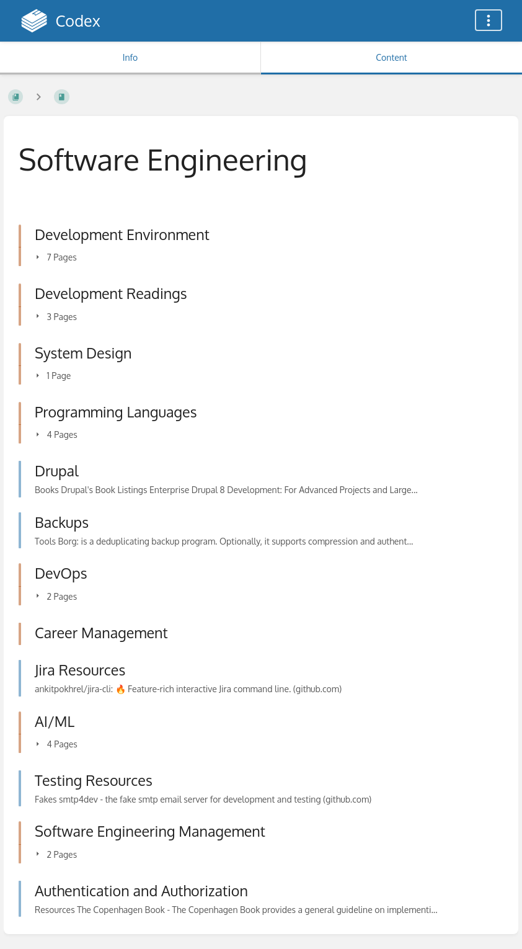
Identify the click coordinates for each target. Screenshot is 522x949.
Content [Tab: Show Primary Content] (391, 57)
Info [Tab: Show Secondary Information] (130, 57)
